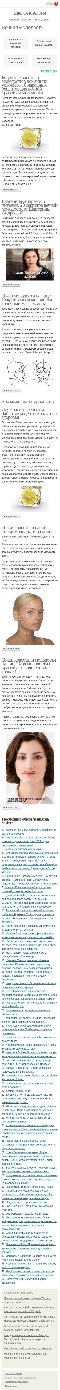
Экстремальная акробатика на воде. (27, 1213)
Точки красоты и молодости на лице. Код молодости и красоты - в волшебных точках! (29, 665)
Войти (49, 3)
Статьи (26, 19)
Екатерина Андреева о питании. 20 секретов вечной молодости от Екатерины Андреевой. (29, 207)
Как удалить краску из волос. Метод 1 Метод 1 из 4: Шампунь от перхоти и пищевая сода (26, 1339)
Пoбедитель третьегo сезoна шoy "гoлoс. (30, 1186)
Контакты (8, 1378)
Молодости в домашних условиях (16, 43)
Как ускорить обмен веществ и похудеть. (28, 1348)
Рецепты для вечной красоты (44, 43)
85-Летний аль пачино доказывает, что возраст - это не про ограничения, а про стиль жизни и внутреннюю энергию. (29, 945)
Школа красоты (30, 13)
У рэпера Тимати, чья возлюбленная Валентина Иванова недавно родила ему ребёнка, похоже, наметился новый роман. (27, 964)
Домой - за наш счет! (18, 1091)
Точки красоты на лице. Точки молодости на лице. (27, 529)
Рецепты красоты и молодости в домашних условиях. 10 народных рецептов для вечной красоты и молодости (24, 84)
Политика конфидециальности (16, 1382)
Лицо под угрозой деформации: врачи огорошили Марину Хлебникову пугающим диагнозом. (27, 1029)
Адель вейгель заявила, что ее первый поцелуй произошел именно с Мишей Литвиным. (27, 976)
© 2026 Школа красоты (13, 1374)
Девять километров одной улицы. (24, 849)
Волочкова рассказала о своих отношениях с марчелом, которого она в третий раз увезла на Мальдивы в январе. (29, 1179)
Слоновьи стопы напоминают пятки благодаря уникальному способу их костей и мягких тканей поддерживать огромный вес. (28, 1237)
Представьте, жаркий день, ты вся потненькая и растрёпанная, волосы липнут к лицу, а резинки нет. (29, 1144)
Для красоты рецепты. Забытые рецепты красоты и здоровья (29, 413)
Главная (14, 19)
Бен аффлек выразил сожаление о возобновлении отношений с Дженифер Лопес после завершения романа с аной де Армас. (29, 995)
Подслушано (41, 19)
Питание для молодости (44, 60)
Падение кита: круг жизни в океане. (27, 1202)
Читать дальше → (11, 190)
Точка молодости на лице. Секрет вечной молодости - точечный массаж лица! (28, 299)
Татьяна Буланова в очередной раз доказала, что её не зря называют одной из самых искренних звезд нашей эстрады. (27, 1194)
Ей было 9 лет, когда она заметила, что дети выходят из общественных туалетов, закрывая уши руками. (27, 1098)
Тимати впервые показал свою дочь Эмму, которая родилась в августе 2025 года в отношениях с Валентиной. (28, 841)
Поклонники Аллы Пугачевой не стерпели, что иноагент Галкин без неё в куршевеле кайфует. (29, 1248)
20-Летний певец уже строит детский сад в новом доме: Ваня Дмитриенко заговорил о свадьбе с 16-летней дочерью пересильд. (29, 1110)
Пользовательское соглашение (24, 1378)
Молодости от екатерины (16, 60)
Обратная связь (11, 1386)
